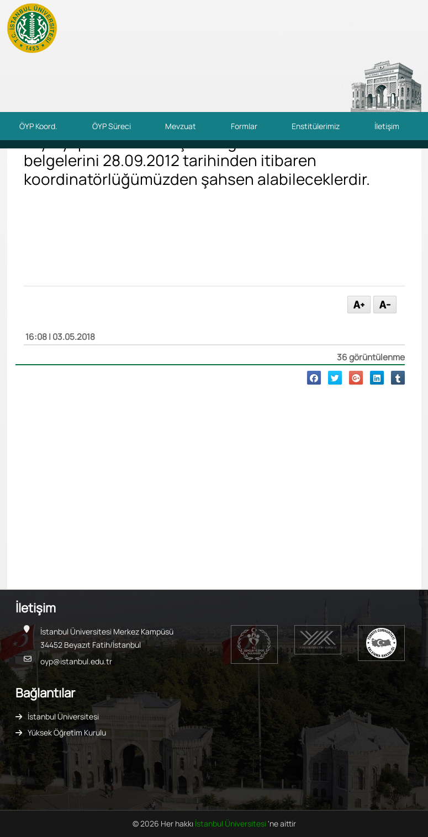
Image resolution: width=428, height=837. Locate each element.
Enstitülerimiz (316, 126)
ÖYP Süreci (111, 126)
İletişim (386, 126)
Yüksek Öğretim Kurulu (67, 732)
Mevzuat (180, 126)
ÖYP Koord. (38, 126)
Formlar (244, 126)
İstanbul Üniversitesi (63, 716)
